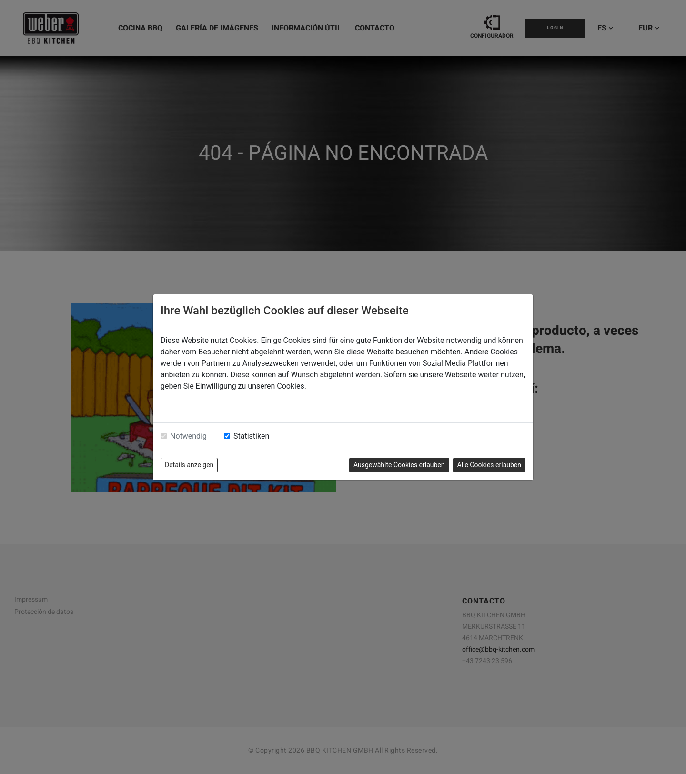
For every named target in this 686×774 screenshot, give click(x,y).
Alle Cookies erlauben (489, 465)
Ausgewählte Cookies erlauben (399, 465)
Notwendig (188, 436)
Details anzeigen (189, 465)
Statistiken (251, 436)
